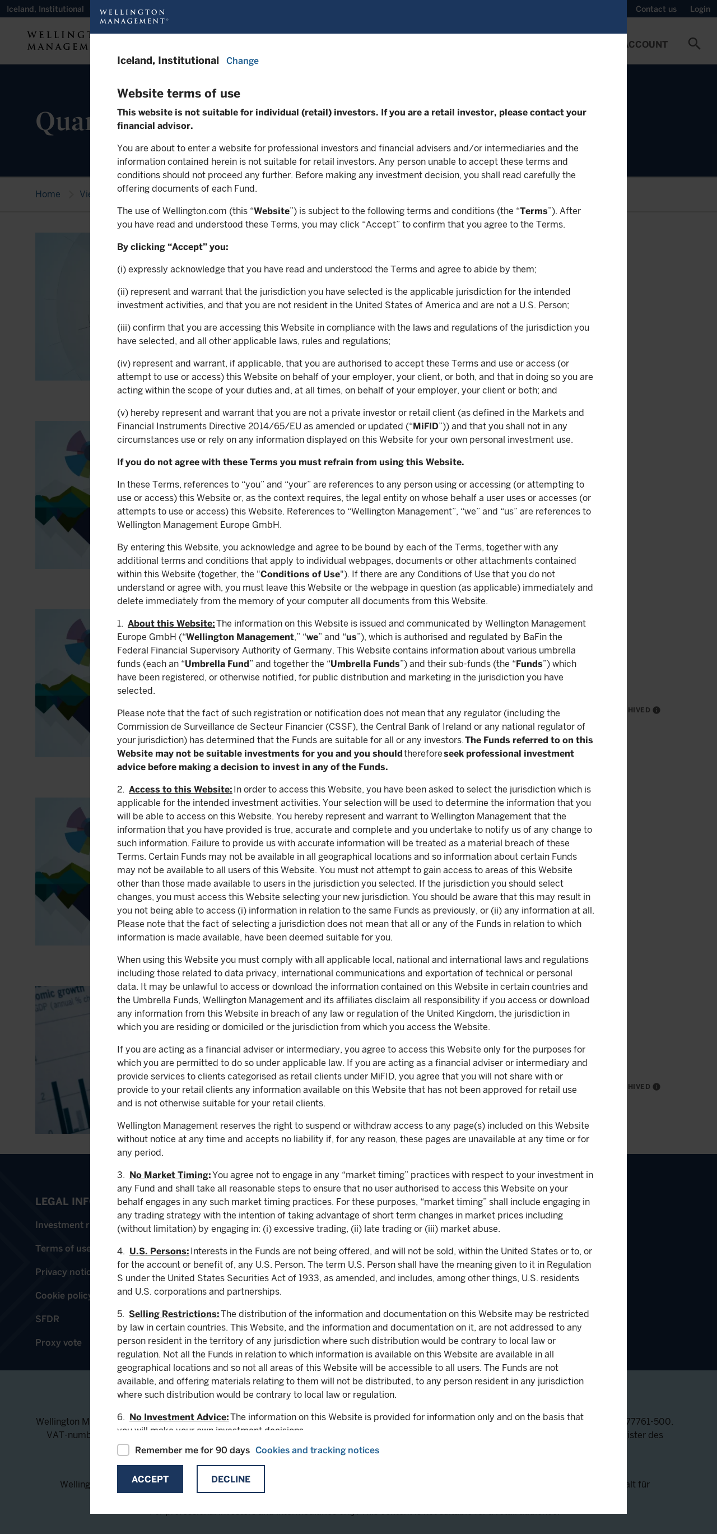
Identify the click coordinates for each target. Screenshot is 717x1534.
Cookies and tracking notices (317, 1450)
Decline (230, 1479)
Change (242, 60)
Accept (150, 1479)
